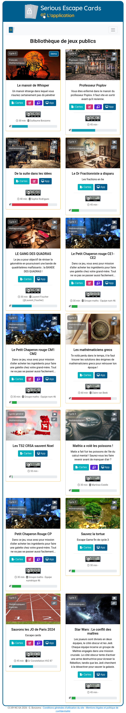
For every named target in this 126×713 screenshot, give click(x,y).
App (50, 102)
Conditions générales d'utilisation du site (63, 707)
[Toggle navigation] (113, 30)
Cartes (17, 102)
